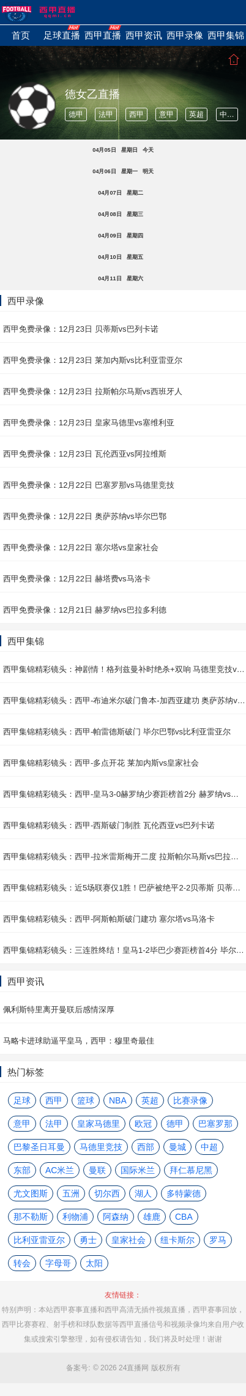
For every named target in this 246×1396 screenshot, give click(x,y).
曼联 (97, 1170)
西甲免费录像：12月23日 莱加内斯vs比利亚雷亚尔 (92, 360)
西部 (145, 1147)
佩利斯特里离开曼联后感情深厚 (58, 1009)
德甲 (76, 114)
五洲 (71, 1193)
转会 (22, 1263)
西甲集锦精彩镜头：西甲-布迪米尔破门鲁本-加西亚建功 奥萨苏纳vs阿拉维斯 (124, 700)
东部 (22, 1170)
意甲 (166, 114)
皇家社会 (128, 1240)
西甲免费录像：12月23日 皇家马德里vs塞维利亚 (88, 422)
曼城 (177, 1147)
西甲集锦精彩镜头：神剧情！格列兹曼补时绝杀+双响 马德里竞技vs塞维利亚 (124, 669)
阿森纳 (116, 1217)
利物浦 (75, 1217)
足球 (22, 1100)
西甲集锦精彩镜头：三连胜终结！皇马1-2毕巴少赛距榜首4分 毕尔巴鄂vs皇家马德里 (124, 950)
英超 (196, 114)
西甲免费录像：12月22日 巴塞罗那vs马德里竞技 (88, 485)
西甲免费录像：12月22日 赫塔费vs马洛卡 (77, 578)
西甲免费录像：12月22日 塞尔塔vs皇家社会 (80, 547)
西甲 (136, 114)
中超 (227, 114)
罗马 (217, 1240)
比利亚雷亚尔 (39, 1240)
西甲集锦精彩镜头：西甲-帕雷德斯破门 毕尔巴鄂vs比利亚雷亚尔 (117, 731)
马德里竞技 (101, 1147)
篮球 (85, 1100)
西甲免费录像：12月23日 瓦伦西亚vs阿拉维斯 (84, 453)
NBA (118, 1100)
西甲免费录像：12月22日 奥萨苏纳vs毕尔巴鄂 (84, 516)
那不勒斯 (30, 1217)
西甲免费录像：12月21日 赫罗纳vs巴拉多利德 (84, 609)
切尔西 (107, 1193)
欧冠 (143, 1124)
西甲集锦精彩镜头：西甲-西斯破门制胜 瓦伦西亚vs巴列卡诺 (109, 825)
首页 (234, 59)
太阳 (94, 1263)
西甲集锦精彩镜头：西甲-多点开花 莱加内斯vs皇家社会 (101, 762)
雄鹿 (151, 1217)
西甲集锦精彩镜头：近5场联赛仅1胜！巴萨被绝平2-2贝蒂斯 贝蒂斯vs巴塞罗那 (124, 887)
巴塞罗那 (215, 1124)
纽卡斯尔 (177, 1240)
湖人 (143, 1193)
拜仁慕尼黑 (191, 1170)
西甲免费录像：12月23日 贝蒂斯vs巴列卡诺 (80, 329)
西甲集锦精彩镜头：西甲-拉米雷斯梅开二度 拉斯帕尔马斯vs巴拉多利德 (124, 856)
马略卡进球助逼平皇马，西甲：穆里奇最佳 (78, 1040)
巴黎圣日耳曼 (39, 1147)
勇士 (88, 1240)
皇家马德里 (98, 1124)
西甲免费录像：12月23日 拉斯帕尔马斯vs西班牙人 (92, 391)
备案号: (78, 1368)
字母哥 (58, 1263)
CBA (184, 1217)
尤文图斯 (30, 1193)
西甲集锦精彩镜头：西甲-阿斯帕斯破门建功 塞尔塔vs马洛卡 (109, 919)
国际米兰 (138, 1170)
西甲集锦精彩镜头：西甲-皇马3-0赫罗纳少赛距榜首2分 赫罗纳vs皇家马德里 (124, 794)
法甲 (106, 114)
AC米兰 (59, 1170)
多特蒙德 (183, 1193)
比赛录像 (190, 1100)
